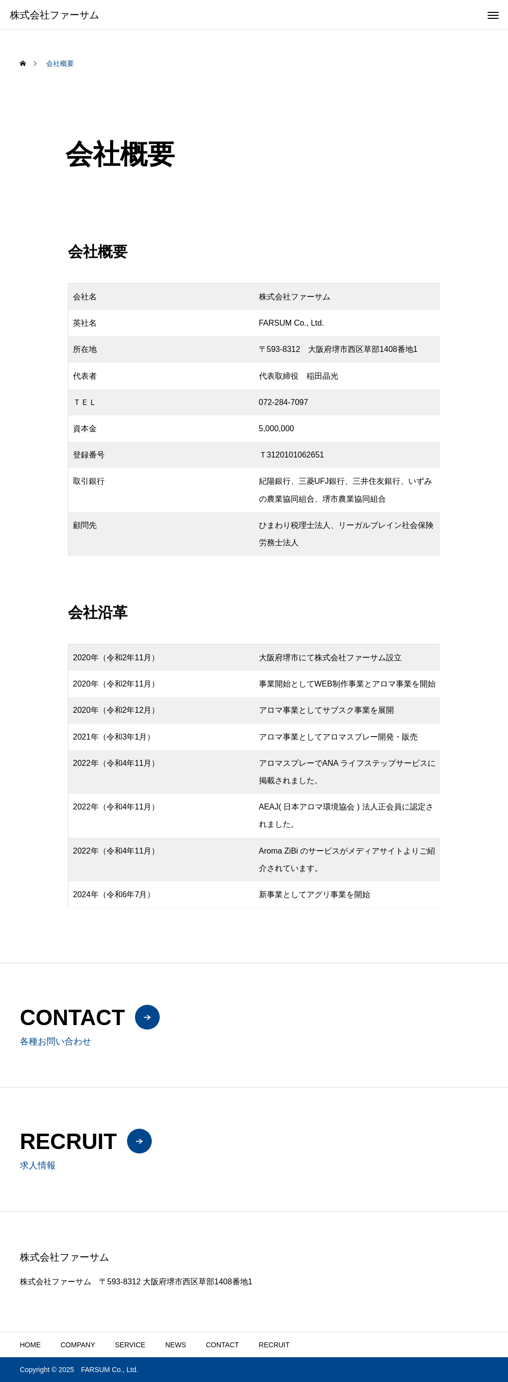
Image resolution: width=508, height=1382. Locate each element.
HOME (30, 1345)
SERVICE (130, 1345)
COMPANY (78, 1345)
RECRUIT (274, 1345)
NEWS (175, 1345)
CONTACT (222, 1345)
